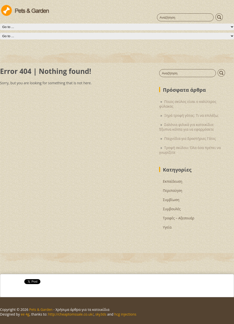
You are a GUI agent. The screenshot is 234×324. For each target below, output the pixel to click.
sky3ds (100, 314)
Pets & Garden (41, 309)
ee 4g (25, 314)
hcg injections (125, 314)
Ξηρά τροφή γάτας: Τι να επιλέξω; (191, 115)
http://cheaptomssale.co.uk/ (70, 314)
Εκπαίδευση (172, 181)
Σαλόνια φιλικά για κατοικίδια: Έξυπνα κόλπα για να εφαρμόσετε (186, 127)
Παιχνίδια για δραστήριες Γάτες (190, 138)
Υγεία (167, 227)
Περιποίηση (172, 190)
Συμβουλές (172, 208)
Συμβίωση (171, 199)
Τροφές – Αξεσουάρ (178, 218)
